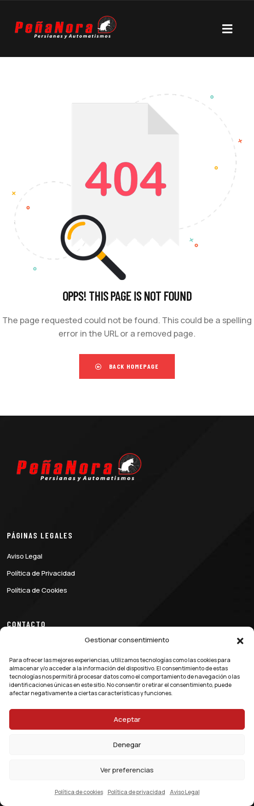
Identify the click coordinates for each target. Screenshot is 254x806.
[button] (240, 640)
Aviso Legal (185, 792)
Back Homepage (127, 366)
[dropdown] (227, 27)
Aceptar (127, 719)
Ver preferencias (127, 770)
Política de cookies (79, 792)
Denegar (127, 744)
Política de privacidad (136, 792)
